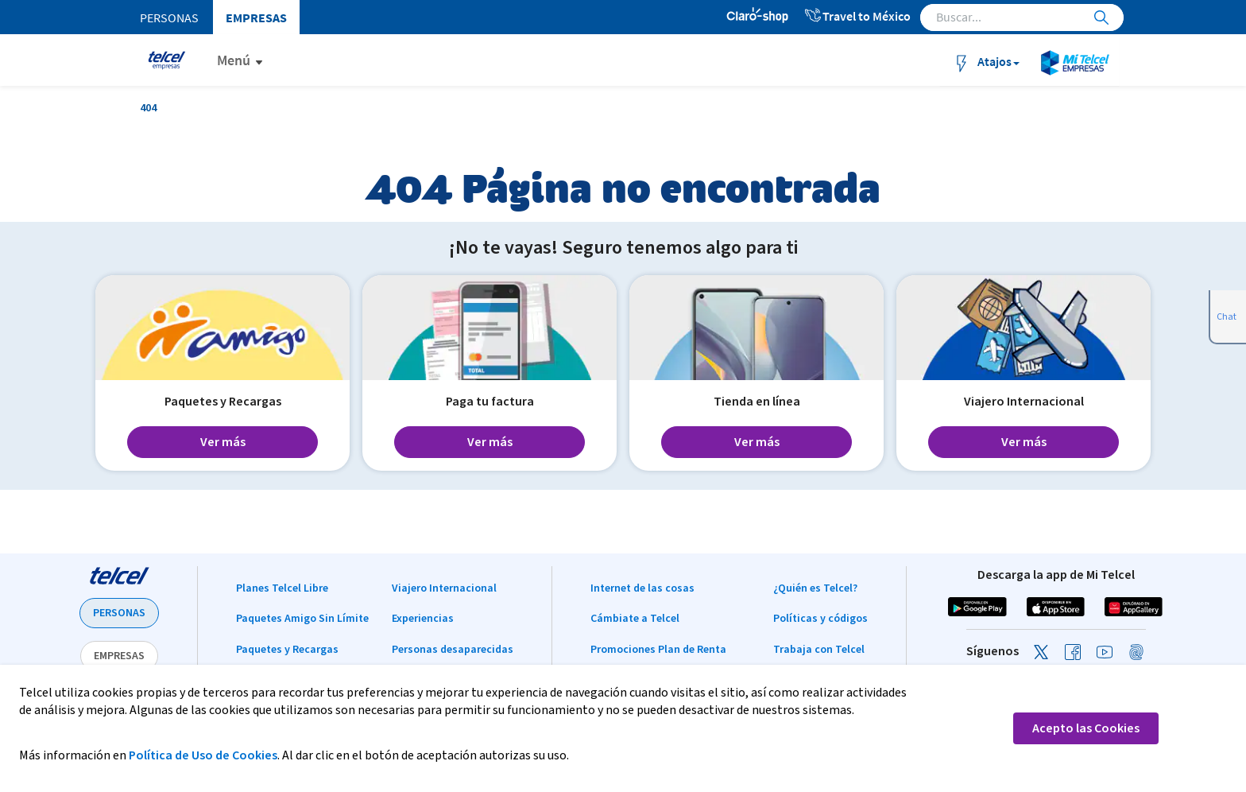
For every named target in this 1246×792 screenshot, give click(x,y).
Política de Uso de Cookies (203, 755)
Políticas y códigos (820, 619)
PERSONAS (119, 613)
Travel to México (857, 16)
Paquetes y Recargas (287, 650)
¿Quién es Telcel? (815, 588)
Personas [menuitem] (169, 17)
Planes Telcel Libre (282, 588)
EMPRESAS (119, 656)
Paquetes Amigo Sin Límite (302, 619)
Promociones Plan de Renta (658, 650)
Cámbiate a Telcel (634, 619)
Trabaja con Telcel (819, 650)
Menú (233, 60)
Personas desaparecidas (452, 650)
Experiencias (423, 619)
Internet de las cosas (642, 588)
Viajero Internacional (444, 588)
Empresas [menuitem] (256, 17)
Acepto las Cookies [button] (1086, 728)
